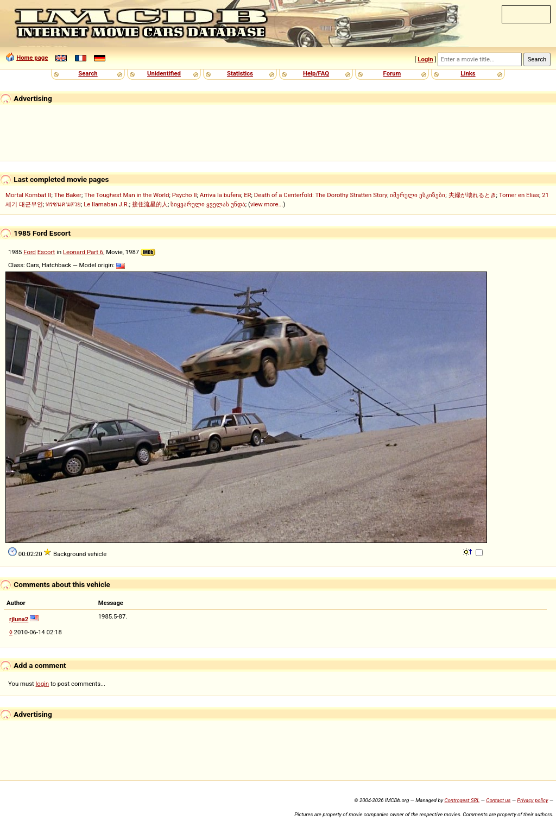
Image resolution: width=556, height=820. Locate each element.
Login (425, 59)
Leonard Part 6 (83, 252)
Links (467, 73)
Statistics (240, 73)
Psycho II (184, 195)
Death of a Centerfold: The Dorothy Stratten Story (320, 195)
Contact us (498, 800)
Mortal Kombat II (28, 195)
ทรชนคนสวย (63, 204)
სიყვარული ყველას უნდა (207, 204)
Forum (392, 73)
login (42, 683)
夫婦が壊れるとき (472, 195)
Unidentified (164, 73)
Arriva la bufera (220, 195)
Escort (46, 252)
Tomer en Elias (519, 195)
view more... (266, 204)
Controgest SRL (461, 800)
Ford (29, 252)
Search (87, 73)
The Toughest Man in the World (126, 195)
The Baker (67, 195)
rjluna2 (18, 619)
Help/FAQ (316, 73)
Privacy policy (532, 800)
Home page (32, 57)
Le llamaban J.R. (106, 204)
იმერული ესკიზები (417, 195)
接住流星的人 (150, 204)
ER (247, 195)
